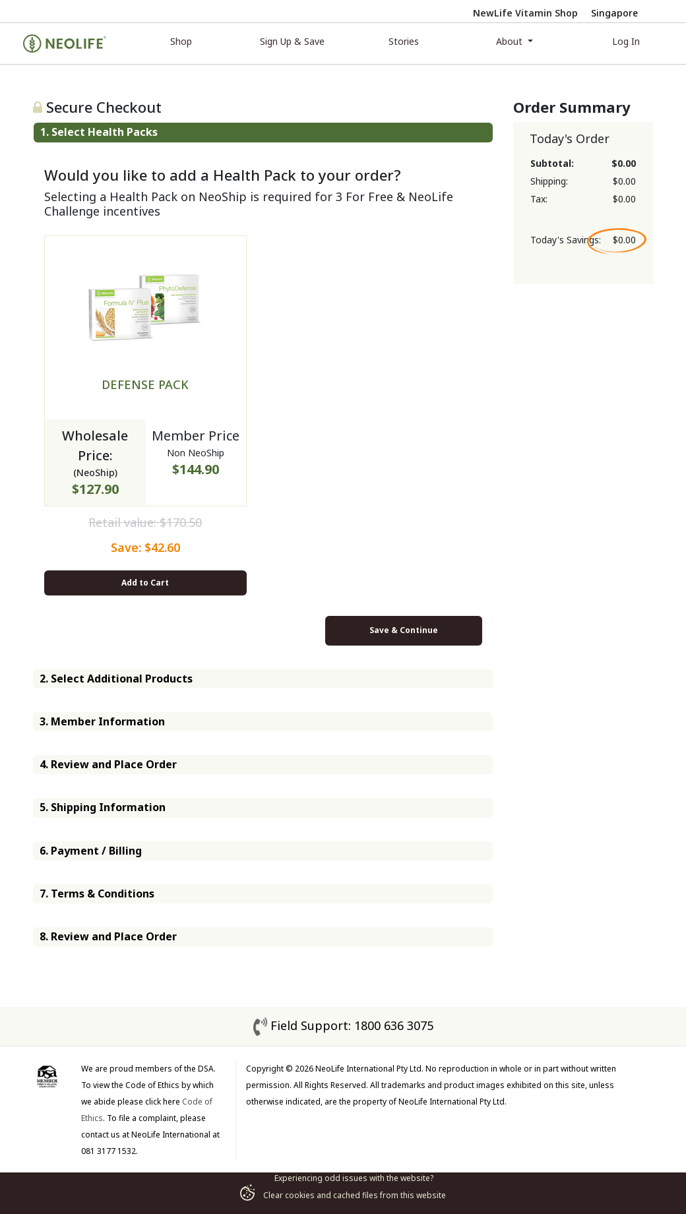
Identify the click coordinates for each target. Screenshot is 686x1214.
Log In (626, 41)
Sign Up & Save (292, 41)
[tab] (263, 132)
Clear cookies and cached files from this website (343, 1195)
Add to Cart (145, 582)
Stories (404, 41)
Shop (181, 41)
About (510, 41)
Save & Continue (403, 630)
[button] (263, 132)
